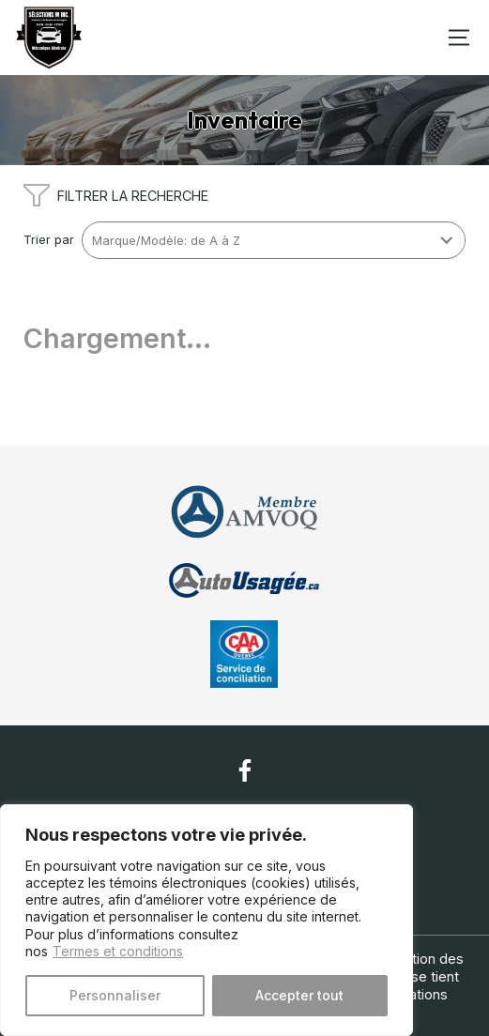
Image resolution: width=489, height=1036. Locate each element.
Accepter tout (299, 995)
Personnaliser (114, 995)
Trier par (48, 240)
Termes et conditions (118, 951)
